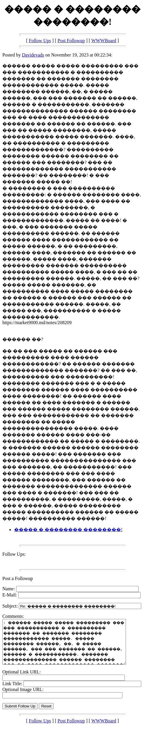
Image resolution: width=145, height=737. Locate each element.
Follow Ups (40, 40)
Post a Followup (17, 578)
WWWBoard (103, 40)
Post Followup (71, 40)
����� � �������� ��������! (68, 529)
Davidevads (33, 54)
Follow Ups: (14, 554)
